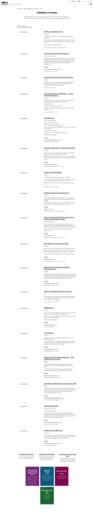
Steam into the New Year (53, 430)
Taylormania (49, 333)
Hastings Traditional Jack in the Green (58, 77)
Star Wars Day (49, 118)
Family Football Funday (53, 172)
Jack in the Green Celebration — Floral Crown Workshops (58, 94)
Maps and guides (47, 470)
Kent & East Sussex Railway (50, 69)
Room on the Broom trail (53, 32)
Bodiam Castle (47, 235)
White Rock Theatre (49, 164)
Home (25, 8)
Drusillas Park (47, 259)
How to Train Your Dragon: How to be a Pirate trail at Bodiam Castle (59, 218)
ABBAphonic (49, 308)
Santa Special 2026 (51, 406)
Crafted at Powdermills (47, 454)
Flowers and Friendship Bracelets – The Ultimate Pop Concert (59, 358)
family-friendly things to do (63, 18)
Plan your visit (62, 471)
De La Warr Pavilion (49, 325)
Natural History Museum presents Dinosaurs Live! (57, 268)
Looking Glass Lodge (26, 454)
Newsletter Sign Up (47, 491)
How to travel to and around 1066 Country (32, 471)
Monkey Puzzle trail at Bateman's (56, 193)
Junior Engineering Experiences (56, 53)
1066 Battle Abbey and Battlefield (52, 398)
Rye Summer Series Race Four (67, 455)
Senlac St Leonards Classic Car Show (58, 291)
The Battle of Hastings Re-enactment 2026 (60, 383)
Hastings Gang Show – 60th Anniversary (59, 148)
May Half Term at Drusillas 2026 (56, 243)
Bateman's (46, 209)
